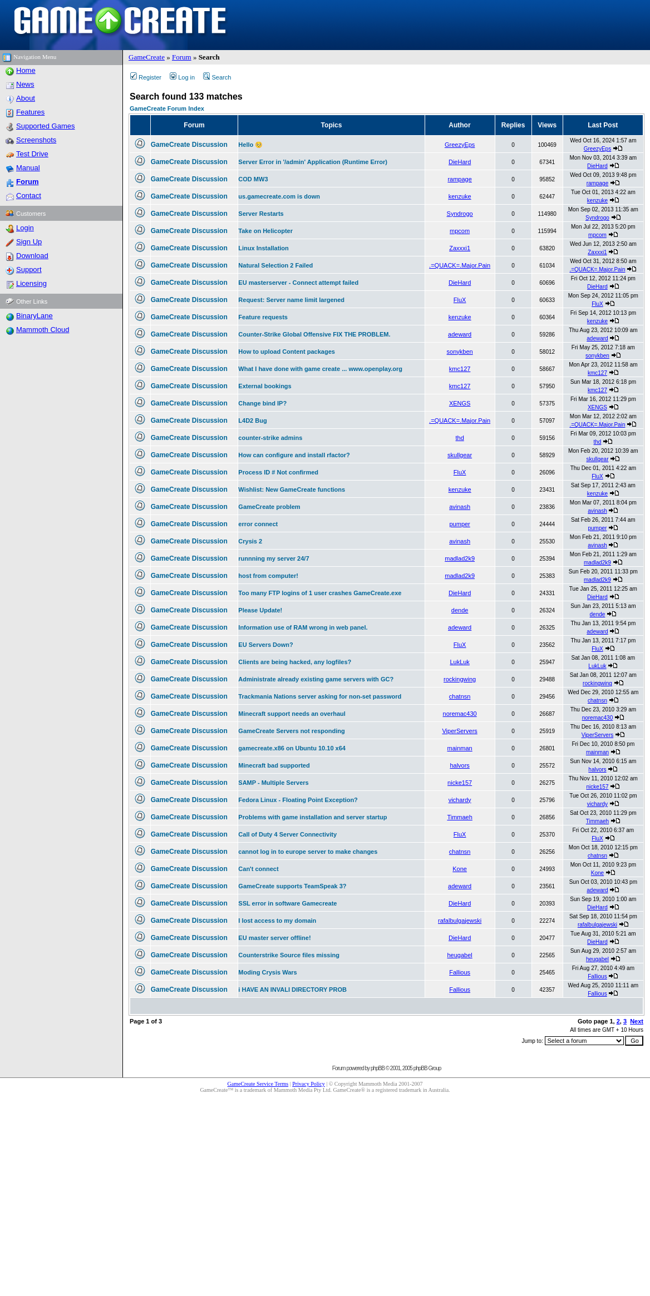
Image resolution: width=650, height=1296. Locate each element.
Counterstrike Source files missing (288, 955)
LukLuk (459, 662)
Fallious (459, 972)
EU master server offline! (274, 937)
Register (145, 77)
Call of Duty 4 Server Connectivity (287, 834)
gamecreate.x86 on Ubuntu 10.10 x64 (292, 748)
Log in (182, 77)
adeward (459, 334)
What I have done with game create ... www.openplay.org (320, 368)
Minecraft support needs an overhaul (292, 713)
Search (217, 77)
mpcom (460, 230)
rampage (459, 179)
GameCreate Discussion (189, 145)
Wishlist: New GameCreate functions (291, 489)
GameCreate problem (269, 506)
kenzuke (460, 196)
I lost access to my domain (277, 920)
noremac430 (460, 713)
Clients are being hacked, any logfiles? (294, 662)
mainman (459, 748)
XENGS (460, 403)
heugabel (459, 955)
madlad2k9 (460, 558)
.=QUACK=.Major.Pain (459, 265)
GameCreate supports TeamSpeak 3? (292, 886)
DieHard (460, 162)
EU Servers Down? (265, 644)
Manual (28, 168)
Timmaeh (459, 817)
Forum (181, 57)
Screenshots (36, 140)
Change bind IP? (262, 403)
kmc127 (460, 368)
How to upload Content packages (286, 351)
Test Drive (32, 154)
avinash (459, 506)
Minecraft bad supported (273, 765)
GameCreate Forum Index (167, 108)
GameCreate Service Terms (258, 1084)
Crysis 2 (250, 541)
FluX (460, 299)
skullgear (459, 455)
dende (460, 610)
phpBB (378, 1068)
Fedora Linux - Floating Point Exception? (298, 800)
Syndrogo (460, 213)
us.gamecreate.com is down (279, 196)
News (25, 84)
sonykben (460, 351)
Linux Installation (263, 248)
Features (30, 112)
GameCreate (147, 57)
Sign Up (29, 242)
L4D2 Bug (252, 420)
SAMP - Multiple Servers (273, 782)
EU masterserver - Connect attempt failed (298, 282)
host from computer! (268, 575)
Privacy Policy (308, 1084)
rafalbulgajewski (459, 920)
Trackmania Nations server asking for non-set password (319, 696)
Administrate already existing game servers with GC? (315, 679)
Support (29, 269)
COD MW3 (253, 179)
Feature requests (263, 317)
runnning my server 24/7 (273, 558)
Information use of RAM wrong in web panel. (302, 627)
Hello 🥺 (250, 144)
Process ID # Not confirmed (278, 472)
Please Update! (260, 610)
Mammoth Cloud (42, 329)
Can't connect (258, 868)
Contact (28, 195)
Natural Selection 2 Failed (275, 265)
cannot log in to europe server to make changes (307, 851)
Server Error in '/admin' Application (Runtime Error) (312, 162)
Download (32, 255)
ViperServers (459, 731)
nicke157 (459, 782)
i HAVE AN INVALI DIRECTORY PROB (292, 989)
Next (636, 1021)
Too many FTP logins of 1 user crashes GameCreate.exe (319, 593)
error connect (258, 524)
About (25, 98)
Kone (459, 868)
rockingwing (460, 679)
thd (459, 437)
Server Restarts (260, 213)
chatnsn (460, 696)
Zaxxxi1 (459, 248)
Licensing (31, 283)
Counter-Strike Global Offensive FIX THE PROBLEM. (314, 334)
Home (26, 70)
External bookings (264, 386)
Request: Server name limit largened (291, 299)
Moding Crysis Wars (267, 972)
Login (25, 228)
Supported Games (45, 126)
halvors (459, 765)
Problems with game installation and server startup (312, 817)
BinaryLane (34, 315)
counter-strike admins (270, 437)
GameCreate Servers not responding (291, 731)
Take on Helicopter (265, 230)
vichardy (460, 800)
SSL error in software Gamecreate (287, 903)
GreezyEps (460, 144)
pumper (459, 524)
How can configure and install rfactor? (293, 455)
